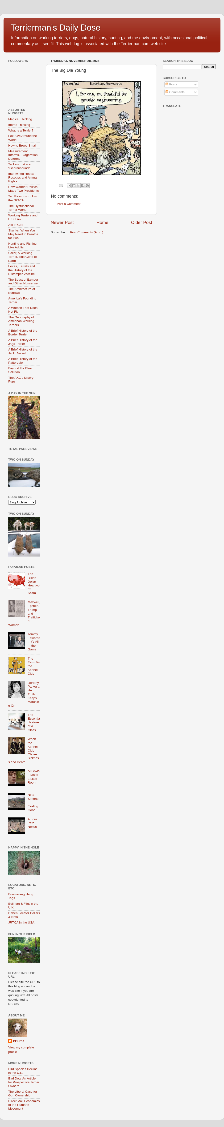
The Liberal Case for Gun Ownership (22, 1093)
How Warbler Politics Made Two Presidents (23, 188)
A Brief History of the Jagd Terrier (22, 342)
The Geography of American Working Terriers (21, 321)
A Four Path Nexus (32, 822)
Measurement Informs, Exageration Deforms (23, 154)
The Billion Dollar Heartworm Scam (33, 583)
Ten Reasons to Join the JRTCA (22, 198)
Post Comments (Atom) (86, 232)
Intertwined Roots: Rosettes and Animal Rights (22, 177)
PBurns (18, 1041)
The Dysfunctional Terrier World (21, 207)
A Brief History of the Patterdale (22, 360)
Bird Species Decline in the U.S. (23, 1071)
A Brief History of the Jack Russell (22, 351)
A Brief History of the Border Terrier (22, 332)
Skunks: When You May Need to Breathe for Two (23, 234)
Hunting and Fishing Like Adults (22, 245)
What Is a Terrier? (20, 130)
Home (102, 222)
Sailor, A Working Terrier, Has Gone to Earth (22, 256)
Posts (171, 84)
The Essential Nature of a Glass (34, 722)
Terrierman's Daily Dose (55, 27)
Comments (175, 92)
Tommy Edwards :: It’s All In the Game (34, 641)
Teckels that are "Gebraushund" (19, 166)
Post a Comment (69, 204)
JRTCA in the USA (21, 922)
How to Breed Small (22, 145)
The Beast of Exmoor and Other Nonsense (23, 281)
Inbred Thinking (19, 125)
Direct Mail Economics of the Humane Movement (24, 1104)
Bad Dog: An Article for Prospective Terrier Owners (23, 1082)
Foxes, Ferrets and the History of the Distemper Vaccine (21, 269)
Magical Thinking (20, 119)
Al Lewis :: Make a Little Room (33, 776)
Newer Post (62, 222)
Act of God (15, 225)
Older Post (141, 222)
